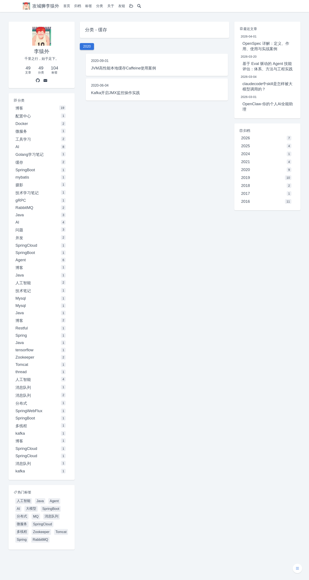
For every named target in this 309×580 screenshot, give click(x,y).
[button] (297, 568)
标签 (88, 6)
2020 (266, 169)
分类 (99, 6)
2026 (266, 138)
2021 (266, 161)
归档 (77, 6)
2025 (266, 146)
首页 (66, 6)
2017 (266, 193)
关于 (110, 6)
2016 (266, 201)
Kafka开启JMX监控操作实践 (115, 92)
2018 (266, 185)
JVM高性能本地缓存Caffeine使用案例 (123, 68)
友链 (121, 6)
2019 (266, 177)
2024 (266, 154)
